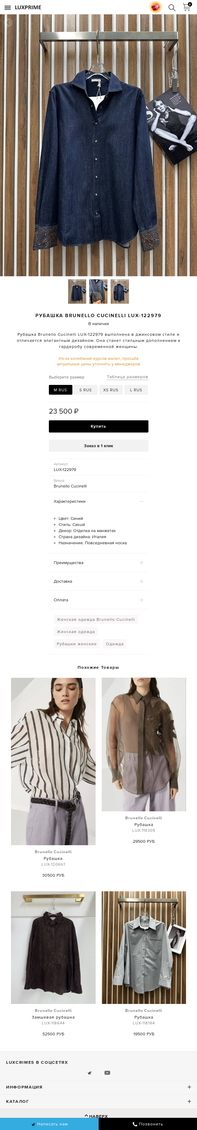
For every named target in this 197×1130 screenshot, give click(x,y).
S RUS (85, 390)
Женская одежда (76, 631)
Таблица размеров (127, 376)
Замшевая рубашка (53, 1017)
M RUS (60, 390)
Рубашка (53, 858)
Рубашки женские (77, 643)
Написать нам (49, 1124)
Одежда (115, 643)
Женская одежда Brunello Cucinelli (96, 619)
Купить (98, 426)
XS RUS (111, 390)
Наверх (98, 1116)
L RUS (136, 390)
